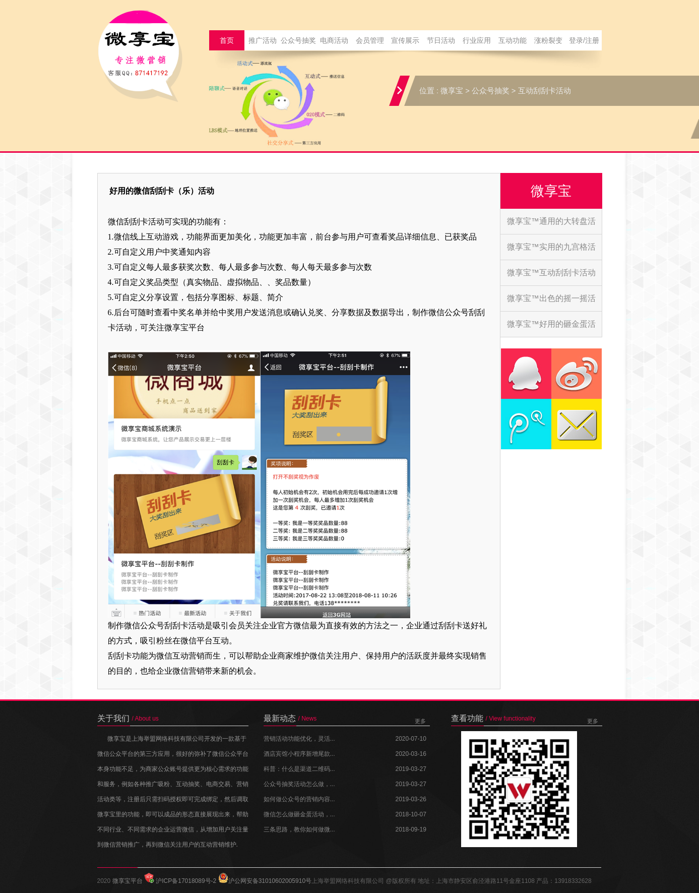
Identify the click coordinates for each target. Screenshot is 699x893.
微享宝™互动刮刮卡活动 (551, 272)
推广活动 (262, 40)
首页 (227, 40)
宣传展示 (405, 40)
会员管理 (370, 40)
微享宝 (451, 91)
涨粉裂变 (548, 40)
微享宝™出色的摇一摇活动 (551, 302)
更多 (420, 721)
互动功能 (512, 40)
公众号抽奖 (298, 40)
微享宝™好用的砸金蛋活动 (551, 328)
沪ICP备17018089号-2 (180, 880)
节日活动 (441, 40)
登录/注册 (584, 40)
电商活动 (334, 40)
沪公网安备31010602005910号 (264, 880)
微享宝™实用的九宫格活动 (551, 251)
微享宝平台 (127, 880)
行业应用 (477, 40)
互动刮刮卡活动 (544, 91)
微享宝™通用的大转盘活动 (551, 225)
